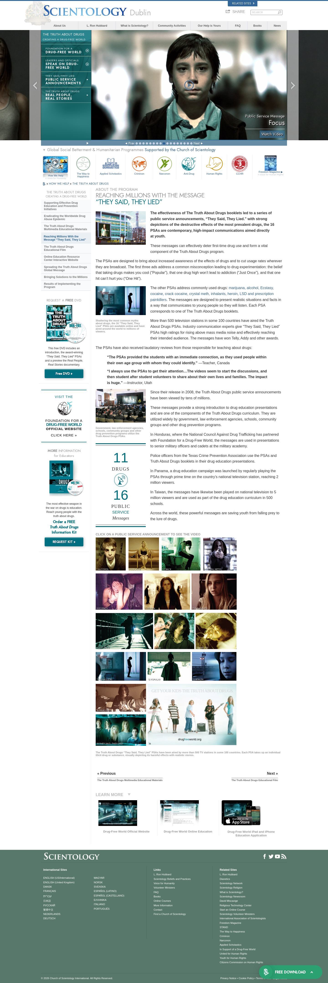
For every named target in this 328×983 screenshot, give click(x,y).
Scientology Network (231, 883)
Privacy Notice (228, 978)
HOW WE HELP (59, 183)
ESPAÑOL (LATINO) (105, 891)
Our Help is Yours (209, 25)
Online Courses (162, 900)
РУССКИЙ (49, 905)
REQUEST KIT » (64, 542)
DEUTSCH (49, 918)
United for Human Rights (233, 953)
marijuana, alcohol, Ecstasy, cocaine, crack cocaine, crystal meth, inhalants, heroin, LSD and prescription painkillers (212, 293)
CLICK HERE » (64, 435)
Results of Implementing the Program (62, 285)
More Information (163, 905)
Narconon (164, 165)
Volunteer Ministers (164, 887)
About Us (60, 25)
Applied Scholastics (110, 165)
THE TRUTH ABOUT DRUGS (90, 183)
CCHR (239, 165)
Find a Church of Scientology (170, 914)
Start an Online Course (232, 909)
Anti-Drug (188, 165)
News (277, 25)
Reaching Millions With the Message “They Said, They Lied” (65, 238)
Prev (131, 143)
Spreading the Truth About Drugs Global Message (65, 268)
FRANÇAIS (49, 891)
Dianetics (225, 879)
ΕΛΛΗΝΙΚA (100, 900)
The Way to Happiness (83, 166)
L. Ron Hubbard (97, 25)
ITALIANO (99, 904)
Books (257, 25)
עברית (47, 896)
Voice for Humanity (164, 883)
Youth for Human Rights (233, 958)
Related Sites (243, 3)
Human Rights (214, 165)
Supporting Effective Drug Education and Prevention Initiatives (61, 206)
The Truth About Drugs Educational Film (59, 248)
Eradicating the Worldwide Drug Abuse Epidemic (64, 217)
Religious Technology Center (235, 905)
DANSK (47, 886)
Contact (158, 909)
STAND (224, 927)
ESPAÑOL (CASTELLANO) (109, 895)
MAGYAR (99, 877)
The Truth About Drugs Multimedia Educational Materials (65, 227)
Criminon (139, 165)
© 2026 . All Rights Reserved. (77, 978)
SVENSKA (100, 886)
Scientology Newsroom (232, 896)
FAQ (238, 25)
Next (197, 143)
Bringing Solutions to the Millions (65, 277)
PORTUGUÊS (102, 908)
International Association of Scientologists (243, 918)
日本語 (47, 900)
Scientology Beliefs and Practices (172, 879)
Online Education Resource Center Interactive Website (62, 258)
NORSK (98, 882)
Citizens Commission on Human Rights (241, 962)
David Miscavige (229, 900)
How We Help (55, 175)
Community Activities (172, 25)
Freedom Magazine (271, 173)
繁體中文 (48, 909)
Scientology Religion (231, 887)
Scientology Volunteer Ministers (237, 914)
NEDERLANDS (51, 914)
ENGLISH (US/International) (59, 877)
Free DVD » (64, 373)
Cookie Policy (246, 978)
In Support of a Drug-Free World (237, 949)
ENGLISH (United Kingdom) (58, 882)
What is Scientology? (134, 25)
